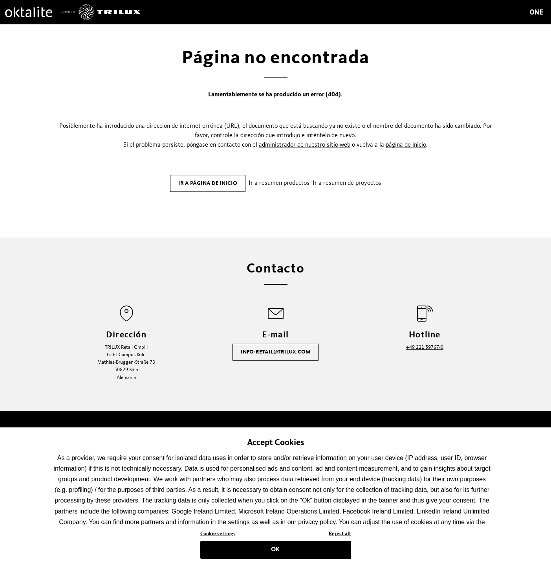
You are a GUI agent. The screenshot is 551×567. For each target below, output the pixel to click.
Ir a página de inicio (207, 183)
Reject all (340, 536)
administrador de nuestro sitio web (304, 145)
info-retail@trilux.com (275, 352)
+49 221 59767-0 (424, 347)
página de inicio (406, 145)
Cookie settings (218, 536)
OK (275, 552)
